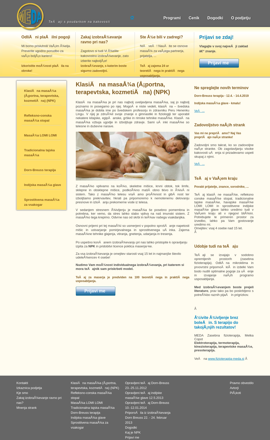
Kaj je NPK (133, 432)
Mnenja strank (27, 408)
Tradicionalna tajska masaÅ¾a (93, 408)
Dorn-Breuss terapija (85, 412)
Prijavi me (218, 62)
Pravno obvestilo (241, 383)
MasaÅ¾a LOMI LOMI (87, 403)
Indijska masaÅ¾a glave (88, 417)
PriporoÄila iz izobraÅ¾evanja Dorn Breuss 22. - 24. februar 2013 (147, 417)
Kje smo (22, 393)
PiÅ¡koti (235, 393)
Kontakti (22, 383)
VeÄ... (199, 111)
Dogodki (131, 427)
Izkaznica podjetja (29, 388)
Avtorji (234, 388)
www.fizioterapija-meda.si (226, 359)
